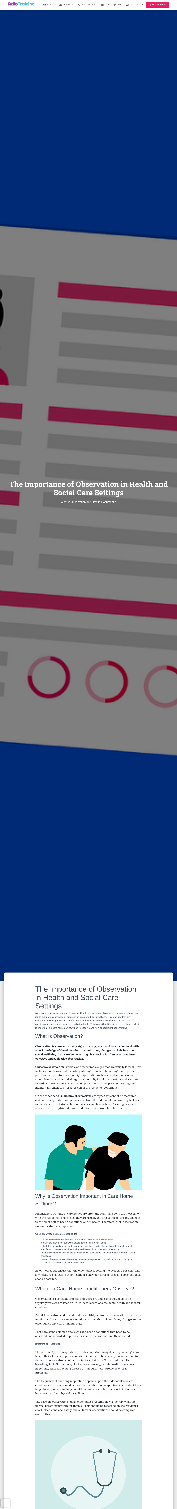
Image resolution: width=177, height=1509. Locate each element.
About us (49, 4)
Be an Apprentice (87, 4)
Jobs (118, 4)
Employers (66, 4)
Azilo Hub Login (135, 4)
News (105, 4)
